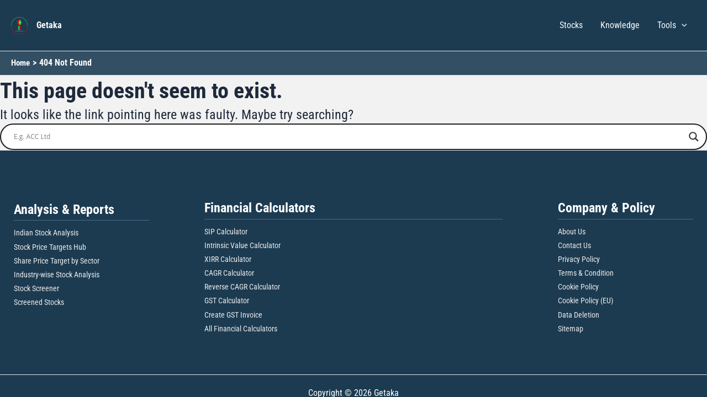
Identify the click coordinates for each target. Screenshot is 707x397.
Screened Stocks (39, 302)
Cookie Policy (578, 286)
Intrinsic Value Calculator (242, 245)
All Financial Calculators (240, 328)
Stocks (571, 25)
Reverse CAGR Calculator (242, 286)
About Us (571, 231)
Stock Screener (36, 288)
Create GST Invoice (233, 314)
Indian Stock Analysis (46, 232)
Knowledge (620, 25)
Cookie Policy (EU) (585, 300)
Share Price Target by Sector (56, 260)
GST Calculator (226, 300)
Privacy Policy (579, 259)
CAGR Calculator (229, 273)
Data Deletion (578, 314)
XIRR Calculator (227, 259)
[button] (681, 25)
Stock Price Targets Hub (50, 247)
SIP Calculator (225, 231)
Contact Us (574, 245)
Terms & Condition (586, 273)
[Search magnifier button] (693, 136)
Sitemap (570, 328)
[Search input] (348, 136)
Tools (672, 25)
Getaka (49, 25)
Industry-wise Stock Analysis (56, 274)
